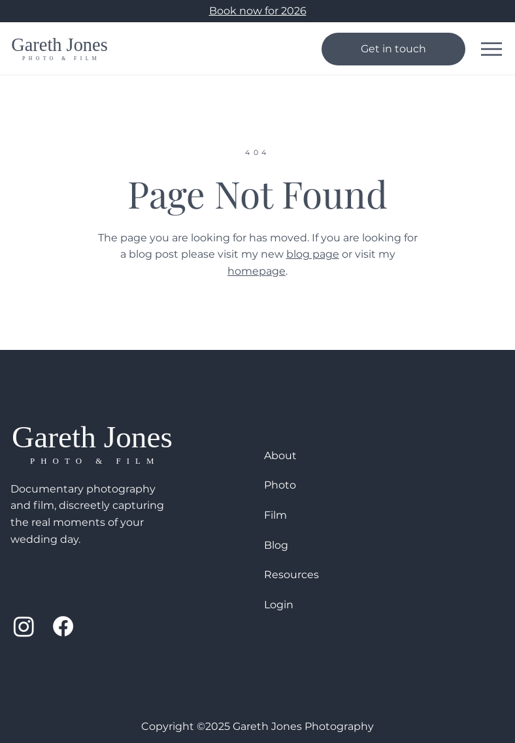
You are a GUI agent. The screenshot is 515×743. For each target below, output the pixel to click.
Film (275, 515)
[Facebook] (63, 626)
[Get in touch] (393, 49)
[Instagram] (23, 626)
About (280, 455)
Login (278, 604)
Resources (291, 574)
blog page (312, 254)
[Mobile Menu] (491, 49)
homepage (256, 271)
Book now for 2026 (258, 11)
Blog (276, 545)
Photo (280, 485)
